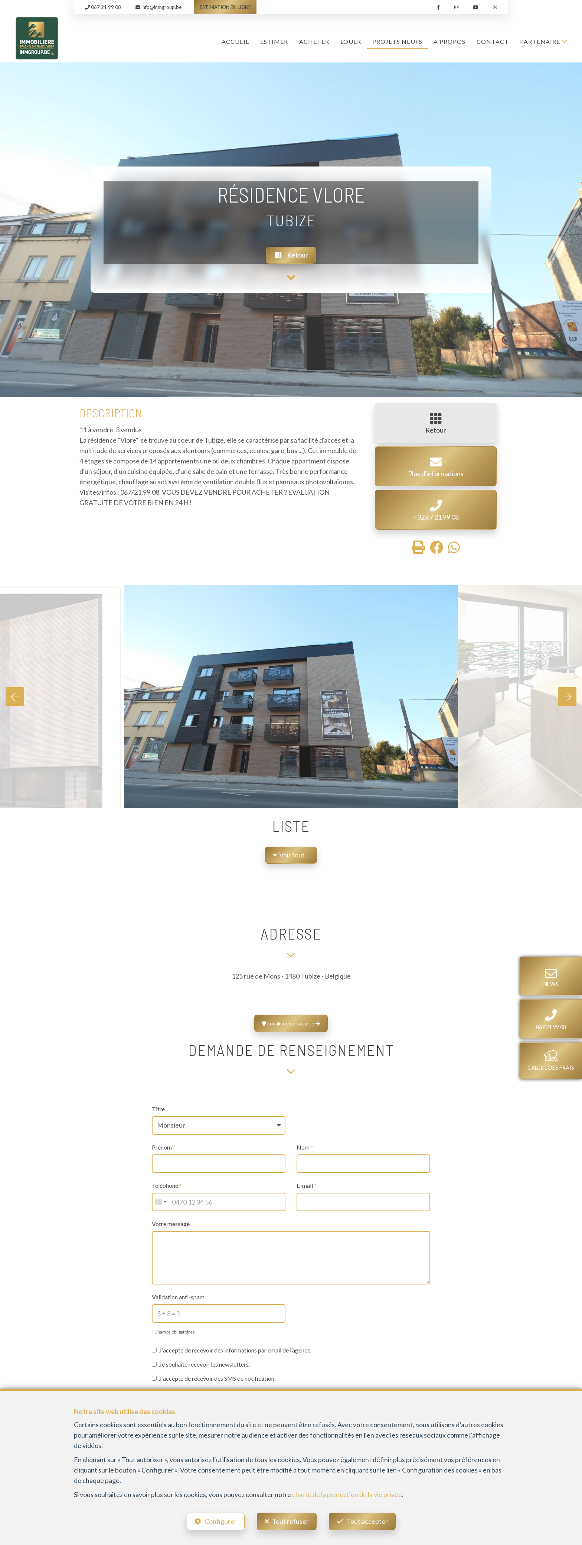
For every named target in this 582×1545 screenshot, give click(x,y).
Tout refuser (290, 1521)
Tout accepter (367, 1521)
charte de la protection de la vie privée (347, 1494)
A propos (449, 41)
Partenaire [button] (540, 41)
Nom (305, 1147)
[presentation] (15, 696)
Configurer (221, 1521)
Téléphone (167, 1185)
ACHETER (314, 41)
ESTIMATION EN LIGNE (225, 7)
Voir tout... (291, 855)
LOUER (350, 41)
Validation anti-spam (178, 1296)
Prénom (164, 1147)
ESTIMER (274, 41)
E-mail (307, 1185)
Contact (493, 41)
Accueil (235, 41)
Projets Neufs (397, 41)
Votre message (171, 1223)
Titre (158, 1108)
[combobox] (160, 1202)
